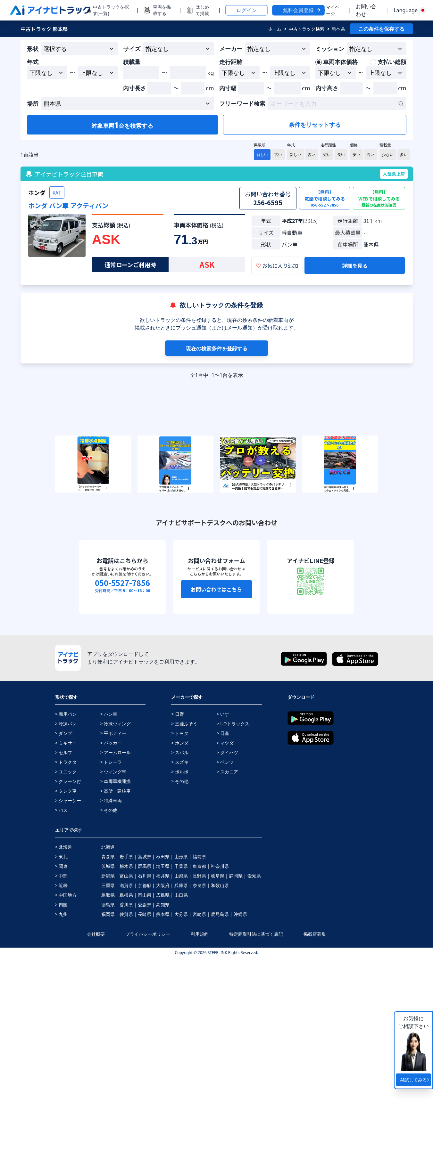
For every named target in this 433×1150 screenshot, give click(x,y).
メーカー (230, 49)
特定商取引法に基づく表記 (256, 934)
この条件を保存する (381, 28)
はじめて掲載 (202, 10)
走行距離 (230, 62)
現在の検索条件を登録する (216, 348)
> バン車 (109, 714)
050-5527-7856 (122, 583)
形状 (32, 49)
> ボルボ (179, 772)
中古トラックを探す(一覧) (111, 10)
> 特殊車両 (111, 800)
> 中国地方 (66, 895)
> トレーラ (111, 762)
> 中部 (61, 876)
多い (404, 154)
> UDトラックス (232, 724)
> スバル (179, 752)
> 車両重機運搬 (115, 781)
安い (356, 154)
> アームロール (115, 752)
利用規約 (200, 934)
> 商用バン (66, 714)
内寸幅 (228, 88)
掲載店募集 (315, 934)
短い (327, 154)
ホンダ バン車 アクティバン (68, 205)
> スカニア (227, 772)
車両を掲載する (162, 10)
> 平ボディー (113, 733)
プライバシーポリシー (147, 934)
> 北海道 (63, 847)
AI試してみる (415, 1080)
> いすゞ (225, 714)
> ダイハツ (227, 752)
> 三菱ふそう (184, 724)
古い (278, 154)
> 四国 (61, 904)
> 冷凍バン (66, 724)
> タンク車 (66, 791)
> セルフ (63, 752)
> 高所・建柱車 (115, 791)
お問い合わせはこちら (216, 589)
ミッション (329, 49)
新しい (262, 154)
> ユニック (66, 772)
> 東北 (61, 856)
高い (370, 154)
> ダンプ (63, 733)
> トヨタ (179, 733)
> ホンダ (179, 743)
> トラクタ (66, 762)
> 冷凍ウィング (115, 724)
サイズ (131, 49)
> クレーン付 (68, 781)
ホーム (274, 29)
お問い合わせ (366, 10)
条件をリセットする (315, 124)
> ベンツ (225, 762)
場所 (32, 103)
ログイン (246, 10)
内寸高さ (326, 88)
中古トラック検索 (306, 29)
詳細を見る (355, 265)
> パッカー (111, 743)
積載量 (131, 62)
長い (341, 154)
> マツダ (225, 743)
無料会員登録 (302, 10)
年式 (32, 62)
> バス (61, 810)
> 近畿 (61, 885)
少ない (388, 154)
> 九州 (61, 914)
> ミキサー (66, 743)
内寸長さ (134, 88)
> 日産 (222, 733)
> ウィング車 (113, 772)
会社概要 (96, 934)
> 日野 (177, 714)
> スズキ (179, 762)
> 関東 (61, 866)
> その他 (109, 810)
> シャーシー (68, 800)
